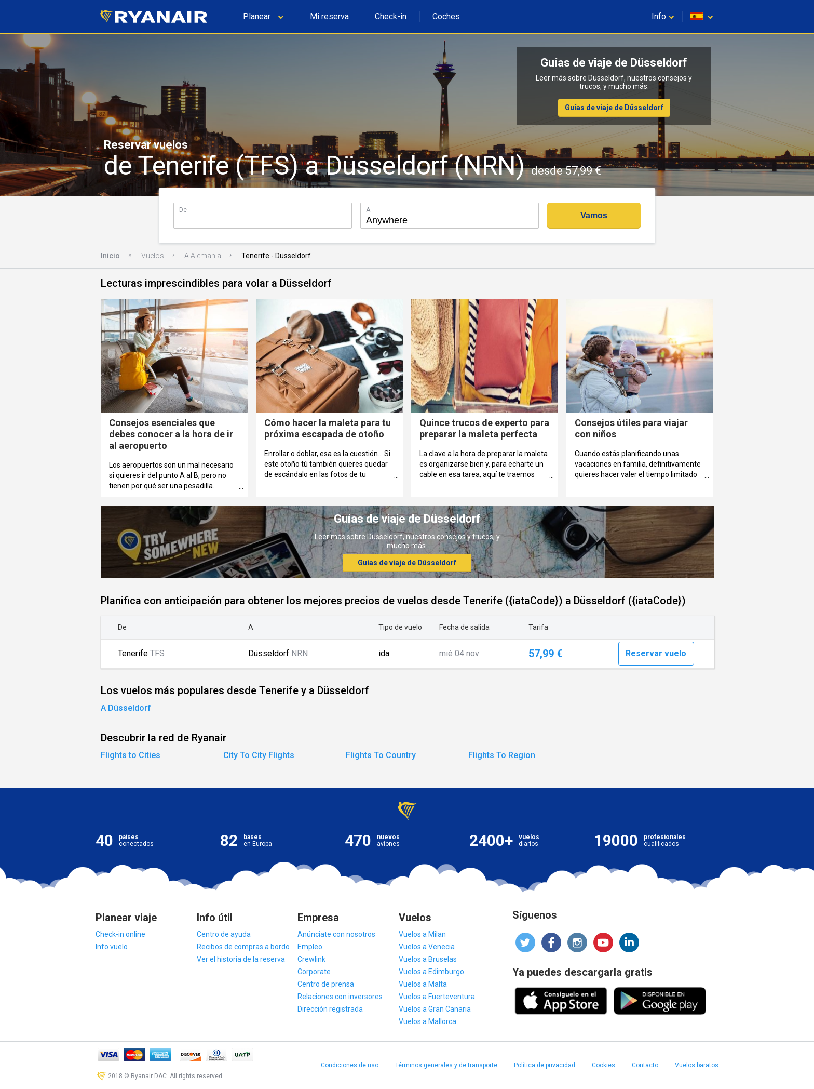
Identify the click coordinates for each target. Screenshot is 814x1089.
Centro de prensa (325, 984)
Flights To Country (381, 755)
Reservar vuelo (656, 653)
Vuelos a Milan (422, 934)
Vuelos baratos (696, 1065)
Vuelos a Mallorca (427, 1021)
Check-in (390, 16)
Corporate (314, 971)
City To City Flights (258, 755)
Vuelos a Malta (423, 984)
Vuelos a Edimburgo (431, 971)
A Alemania (202, 255)
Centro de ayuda (224, 934)
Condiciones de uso (349, 1065)
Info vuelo (112, 946)
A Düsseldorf (126, 708)
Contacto (645, 1065)
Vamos (593, 215)
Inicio (110, 255)
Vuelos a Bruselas (428, 959)
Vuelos (152, 255)
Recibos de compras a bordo (243, 946)
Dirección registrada (330, 1009)
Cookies (603, 1065)
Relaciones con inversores (340, 996)
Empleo (309, 946)
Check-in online (120, 934)
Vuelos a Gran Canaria (435, 1009)
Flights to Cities (130, 755)
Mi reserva (329, 16)
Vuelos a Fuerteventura (437, 996)
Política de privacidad (544, 1065)
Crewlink (311, 959)
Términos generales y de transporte (446, 1065)
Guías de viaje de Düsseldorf (614, 107)
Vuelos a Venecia (427, 946)
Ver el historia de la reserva (241, 959)
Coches (446, 16)
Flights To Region (501, 755)
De (183, 209)
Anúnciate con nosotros (336, 934)
